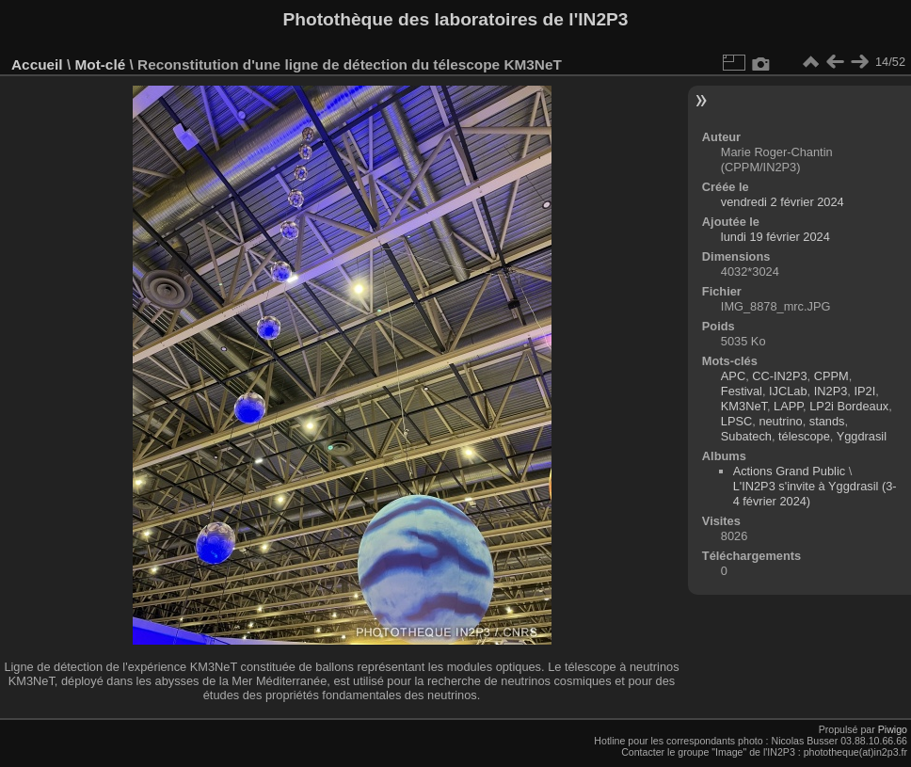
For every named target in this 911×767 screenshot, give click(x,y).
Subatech (746, 436)
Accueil (37, 64)
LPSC (736, 421)
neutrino (780, 421)
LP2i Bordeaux (848, 406)
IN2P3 (831, 391)
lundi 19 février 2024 (775, 237)
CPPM (831, 376)
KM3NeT (744, 406)
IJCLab (788, 391)
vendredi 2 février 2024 (782, 202)
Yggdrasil (862, 436)
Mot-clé (99, 64)
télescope (804, 436)
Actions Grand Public (789, 471)
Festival (741, 391)
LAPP (788, 406)
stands (827, 421)
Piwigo (892, 729)
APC (733, 376)
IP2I (864, 391)
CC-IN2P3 (779, 376)
